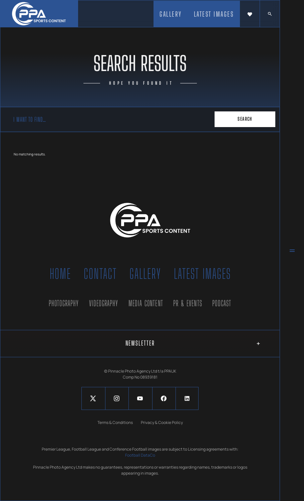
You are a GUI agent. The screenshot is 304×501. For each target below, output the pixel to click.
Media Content (145, 303)
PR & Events (187, 303)
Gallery (145, 274)
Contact (100, 274)
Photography (64, 303)
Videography (103, 303)
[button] (250, 14)
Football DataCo (140, 455)
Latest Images (202, 274)
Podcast (221, 303)
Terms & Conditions (115, 422)
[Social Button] (93, 398)
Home (60, 274)
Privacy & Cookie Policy (162, 422)
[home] (39, 13)
